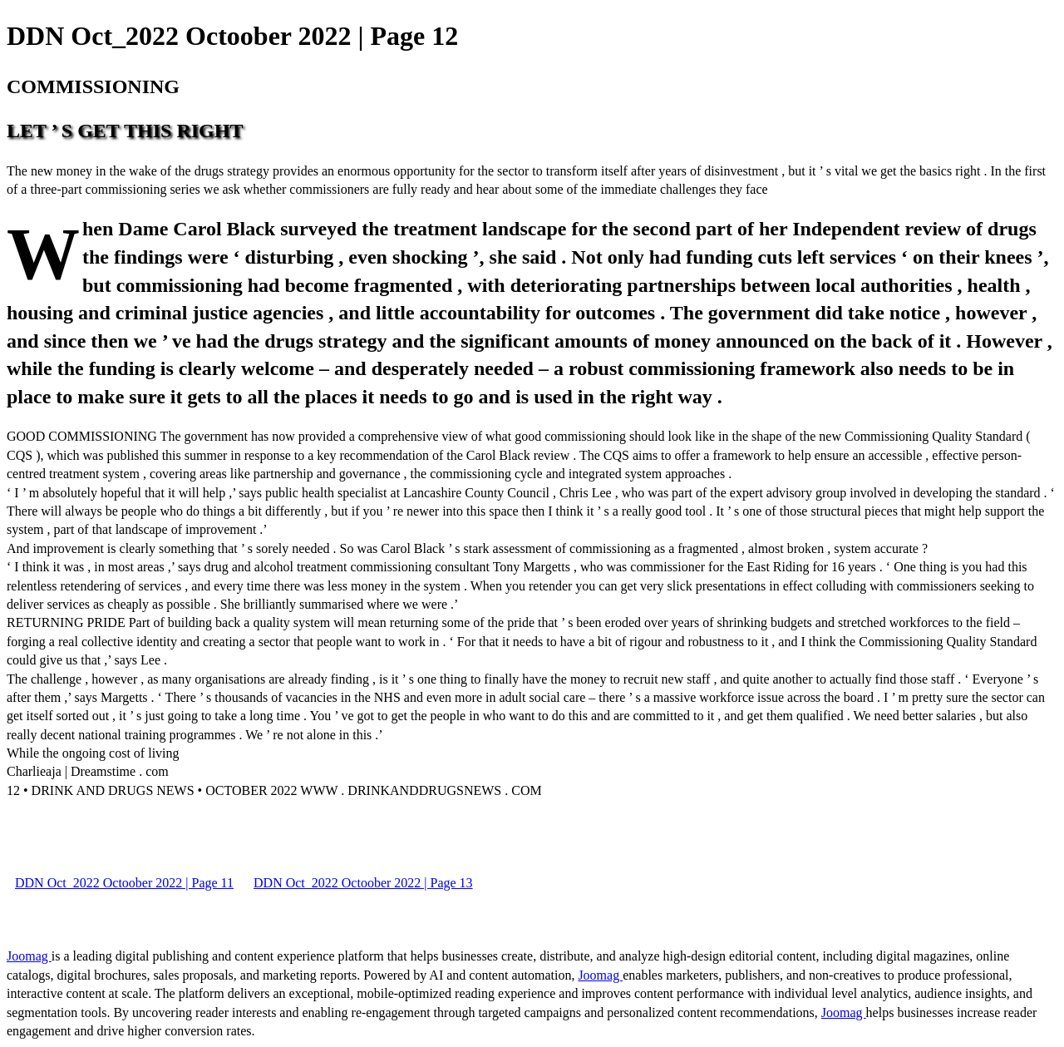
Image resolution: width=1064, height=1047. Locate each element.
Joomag (29, 956)
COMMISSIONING (93, 86)
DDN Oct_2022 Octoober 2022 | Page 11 (124, 883)
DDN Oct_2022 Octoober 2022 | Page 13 (363, 883)
